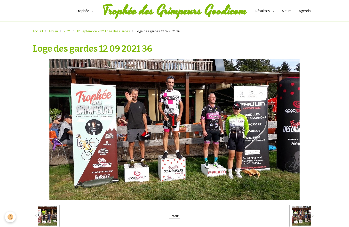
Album (287, 10)
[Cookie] (10, 216)
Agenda (305, 10)
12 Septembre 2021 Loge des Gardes (103, 31)
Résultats (263, 10)
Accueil (38, 31)
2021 (67, 31)
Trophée (83, 10)
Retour (174, 216)
